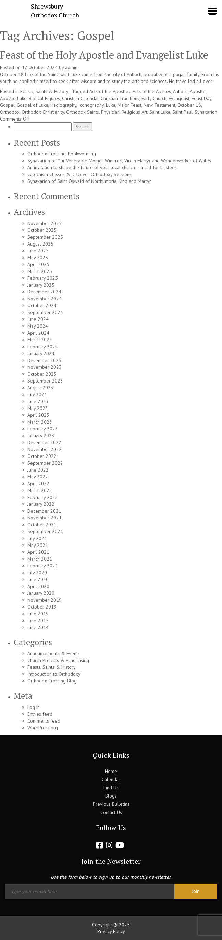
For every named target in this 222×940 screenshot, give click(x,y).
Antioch (180, 91)
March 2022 (39, 490)
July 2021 (37, 538)
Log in (33, 707)
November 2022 (44, 449)
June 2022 (38, 470)
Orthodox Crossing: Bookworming (61, 154)
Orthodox (10, 112)
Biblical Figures (44, 98)
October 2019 (42, 607)
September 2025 (45, 237)
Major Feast (129, 105)
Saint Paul (182, 112)
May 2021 (37, 545)
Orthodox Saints (82, 112)
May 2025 (37, 257)
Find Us (111, 788)
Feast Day (201, 98)
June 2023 (38, 401)
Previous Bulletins (111, 804)
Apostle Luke (13, 98)
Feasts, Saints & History (44, 91)
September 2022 (45, 463)
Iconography (91, 105)
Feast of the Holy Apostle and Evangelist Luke (104, 55)
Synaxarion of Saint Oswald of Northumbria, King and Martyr (89, 181)
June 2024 (38, 319)
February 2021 (42, 566)
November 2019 (44, 600)
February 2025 (42, 278)
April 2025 (38, 264)
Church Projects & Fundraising (58, 660)
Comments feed (43, 721)
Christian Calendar (80, 98)
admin (71, 67)
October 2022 (42, 456)
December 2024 (44, 292)
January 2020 (40, 593)
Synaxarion (206, 112)
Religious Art (134, 112)
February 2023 (42, 429)
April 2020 (38, 586)
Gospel (7, 105)
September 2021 (45, 531)
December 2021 (44, 511)
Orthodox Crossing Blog (52, 681)
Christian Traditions (120, 98)
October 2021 (42, 525)
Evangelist (179, 98)
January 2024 (40, 353)
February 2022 (42, 497)
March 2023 (39, 422)
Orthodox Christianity (43, 112)
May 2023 (37, 408)
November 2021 (44, 518)
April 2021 (38, 552)
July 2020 (37, 572)
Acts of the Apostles (110, 91)
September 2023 (45, 381)
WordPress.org (42, 728)
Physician (110, 112)
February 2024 (42, 346)
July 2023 (37, 394)
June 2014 (38, 627)
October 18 (189, 105)
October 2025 (42, 230)
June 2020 (38, 579)
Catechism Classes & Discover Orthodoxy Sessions (79, 174)
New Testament (159, 105)
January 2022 (40, 504)
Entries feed (39, 714)
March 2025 (39, 271)
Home (111, 771)
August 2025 (40, 244)
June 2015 (38, 620)
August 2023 (40, 388)
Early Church (153, 98)
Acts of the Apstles (152, 91)
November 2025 (44, 223)
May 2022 (37, 477)
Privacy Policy (111, 931)
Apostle (198, 91)
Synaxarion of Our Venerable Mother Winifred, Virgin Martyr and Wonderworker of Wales (119, 161)
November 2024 (44, 299)
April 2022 (38, 483)
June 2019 (38, 614)
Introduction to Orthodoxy (54, 674)
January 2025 (40, 285)
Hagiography (63, 105)
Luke (110, 105)
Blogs (111, 796)
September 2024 (45, 312)
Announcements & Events (53, 653)
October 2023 (42, 374)
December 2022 (44, 442)
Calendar (111, 779)
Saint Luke (159, 112)
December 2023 (44, 360)
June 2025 (38, 251)
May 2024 (37, 326)
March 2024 (39, 340)
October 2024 (42, 305)
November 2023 (44, 367)
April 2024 (38, 333)
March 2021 (39, 559)
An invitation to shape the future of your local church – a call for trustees (102, 167)
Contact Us (111, 812)
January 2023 (40, 436)
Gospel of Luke (32, 105)
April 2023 (38, 415)
